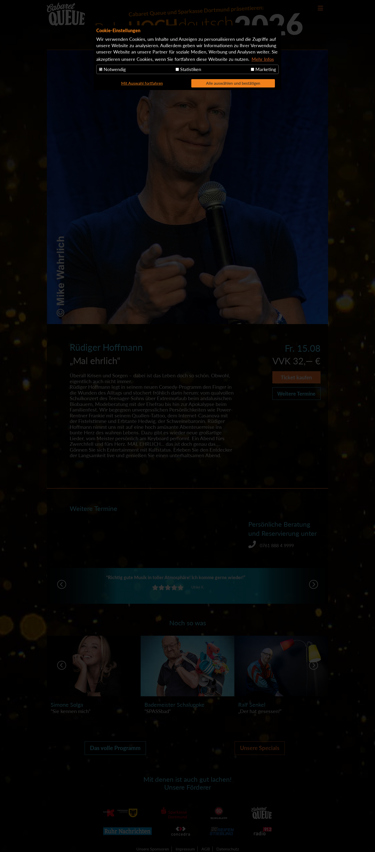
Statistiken (188, 69)
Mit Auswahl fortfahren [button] (142, 83)
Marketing (263, 69)
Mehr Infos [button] (263, 59)
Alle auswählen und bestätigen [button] (233, 83)
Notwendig (112, 69)
